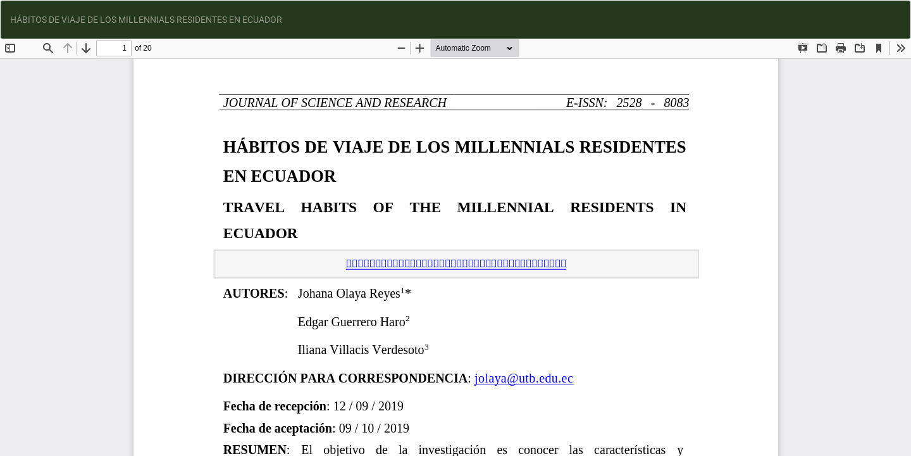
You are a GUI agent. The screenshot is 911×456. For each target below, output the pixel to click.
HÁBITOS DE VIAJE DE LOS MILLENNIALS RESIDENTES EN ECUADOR (146, 20)
